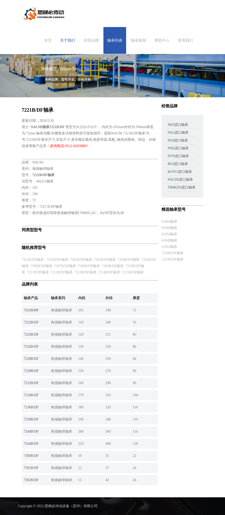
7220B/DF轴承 (172, 253)
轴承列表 (114, 40)
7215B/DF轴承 (133, 272)
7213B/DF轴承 (85, 272)
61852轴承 (169, 247)
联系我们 (185, 40)
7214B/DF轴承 (109, 272)
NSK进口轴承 (178, 148)
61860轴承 (169, 228)
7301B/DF (31, 468)
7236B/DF (31, 407)
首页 (48, 40)
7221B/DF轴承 (33, 260)
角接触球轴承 (86, 127)
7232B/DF (31, 383)
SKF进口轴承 (177, 125)
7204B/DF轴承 (128, 260)
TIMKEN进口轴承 (181, 187)
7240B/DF (31, 431)
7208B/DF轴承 (89, 266)
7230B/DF (31, 371)
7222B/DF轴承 (172, 259)
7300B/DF (31, 456)
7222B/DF (31, 322)
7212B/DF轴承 (62, 272)
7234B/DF (31, 395)
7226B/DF (31, 346)
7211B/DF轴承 (38, 272)
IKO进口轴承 (177, 164)
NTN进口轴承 (178, 156)
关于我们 (67, 40)
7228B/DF (31, 359)
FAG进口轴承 (177, 132)
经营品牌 (91, 40)
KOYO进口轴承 (179, 172)
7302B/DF (31, 480)
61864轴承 (169, 221)
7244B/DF (31, 444)
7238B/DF (31, 419)
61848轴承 (169, 240)
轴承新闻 (138, 40)
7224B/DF (31, 334)
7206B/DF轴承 (41, 266)
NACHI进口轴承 (180, 179)
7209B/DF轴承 (113, 266)
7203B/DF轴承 (105, 260)
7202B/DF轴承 (81, 260)
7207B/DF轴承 (65, 266)
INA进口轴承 (177, 140)
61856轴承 (169, 234)
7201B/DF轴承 (57, 260)
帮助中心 (162, 40)
